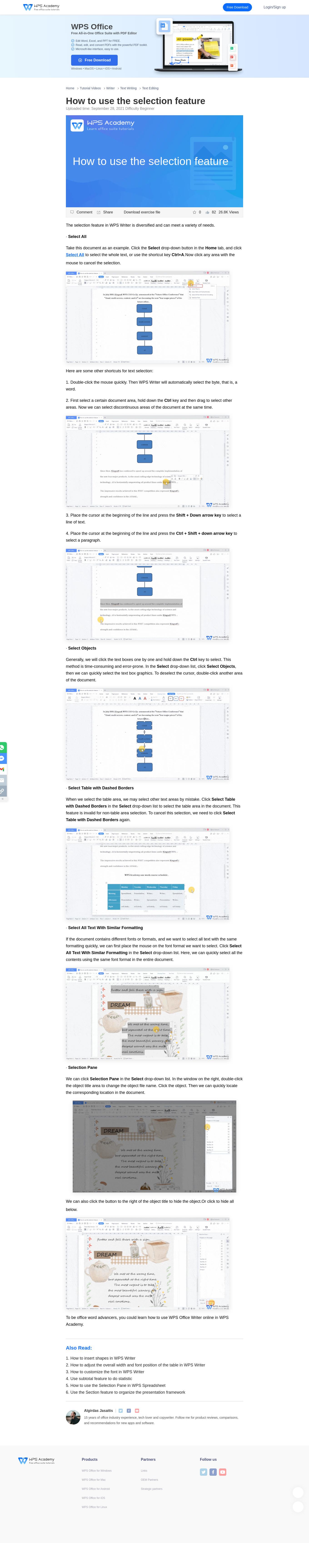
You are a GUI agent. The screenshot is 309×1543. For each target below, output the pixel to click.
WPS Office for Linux (94, 1507)
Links (144, 1470)
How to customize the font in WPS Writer (105, 1372)
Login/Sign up (275, 7)
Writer (110, 88)
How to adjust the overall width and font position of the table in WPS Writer (135, 1365)
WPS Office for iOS (93, 1498)
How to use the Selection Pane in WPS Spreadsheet (115, 1385)
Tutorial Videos (90, 88)
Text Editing (150, 88)
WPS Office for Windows (97, 1470)
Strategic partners (151, 1488)
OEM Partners (149, 1479)
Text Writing (128, 88)
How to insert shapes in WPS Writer (100, 1358)
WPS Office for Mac (94, 1479)
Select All (75, 255)
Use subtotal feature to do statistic (99, 1378)
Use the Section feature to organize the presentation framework (125, 1392)
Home (70, 88)
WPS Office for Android (96, 1488)
